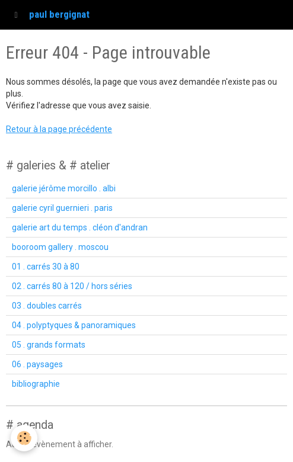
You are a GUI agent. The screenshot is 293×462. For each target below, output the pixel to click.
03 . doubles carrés (47, 305)
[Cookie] (24, 438)
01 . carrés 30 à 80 (45, 266)
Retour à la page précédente (59, 129)
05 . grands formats (48, 344)
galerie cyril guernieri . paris (62, 208)
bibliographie (36, 384)
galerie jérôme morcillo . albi (64, 188)
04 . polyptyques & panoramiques (74, 325)
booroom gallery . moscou (60, 247)
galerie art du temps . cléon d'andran (80, 227)
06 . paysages (37, 364)
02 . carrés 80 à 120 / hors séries (72, 286)
